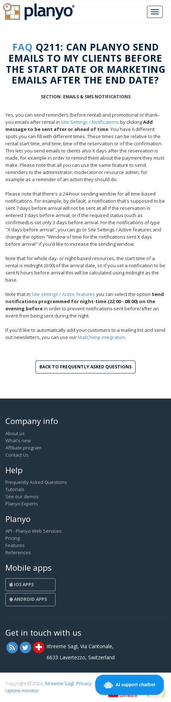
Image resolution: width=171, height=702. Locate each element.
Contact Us (17, 455)
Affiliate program (23, 447)
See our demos (22, 496)
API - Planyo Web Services (33, 531)
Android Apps (28, 599)
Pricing (12, 538)
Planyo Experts (21, 503)
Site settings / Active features (63, 294)
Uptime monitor (22, 690)
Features (15, 545)
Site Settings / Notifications (90, 122)
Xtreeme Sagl (59, 683)
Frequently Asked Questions (36, 482)
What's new (18, 440)
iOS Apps (21, 584)
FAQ (23, 47)
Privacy (84, 683)
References (18, 552)
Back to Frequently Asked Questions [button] (85, 367)
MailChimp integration (101, 337)
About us (15, 433)
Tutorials (14, 489)
